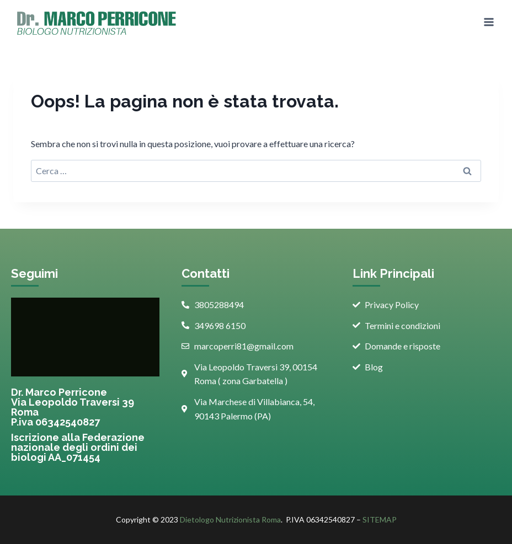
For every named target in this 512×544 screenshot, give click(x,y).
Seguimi (34, 273)
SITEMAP (379, 519)
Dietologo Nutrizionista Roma (230, 519)
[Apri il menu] (488, 21)
